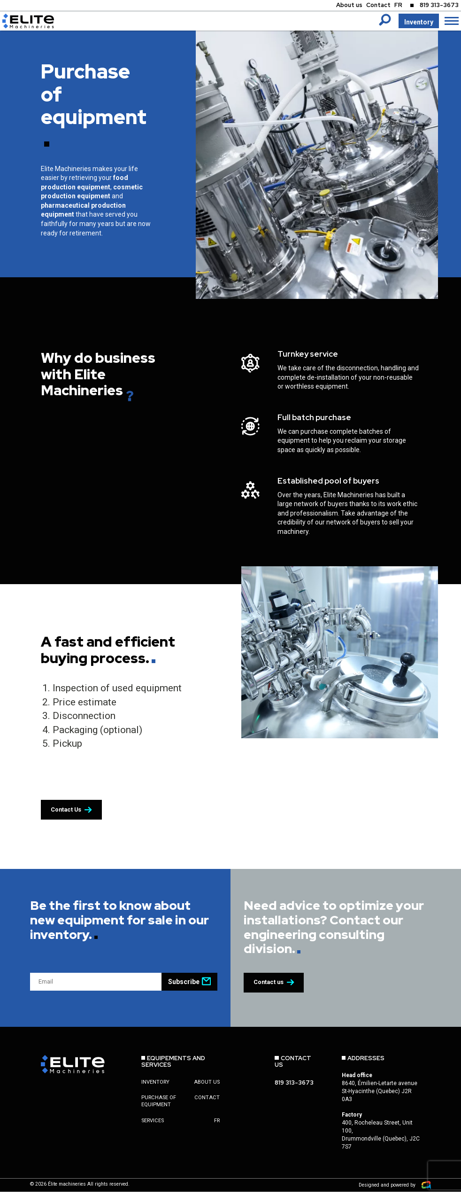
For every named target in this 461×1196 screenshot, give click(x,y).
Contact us (277, 987)
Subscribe (189, 986)
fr (217, 1126)
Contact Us (75, 814)
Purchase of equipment (158, 1107)
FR (391, 6)
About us (338, 6)
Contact (370, 6)
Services (152, 1126)
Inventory (418, 22)
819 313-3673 (437, 6)
